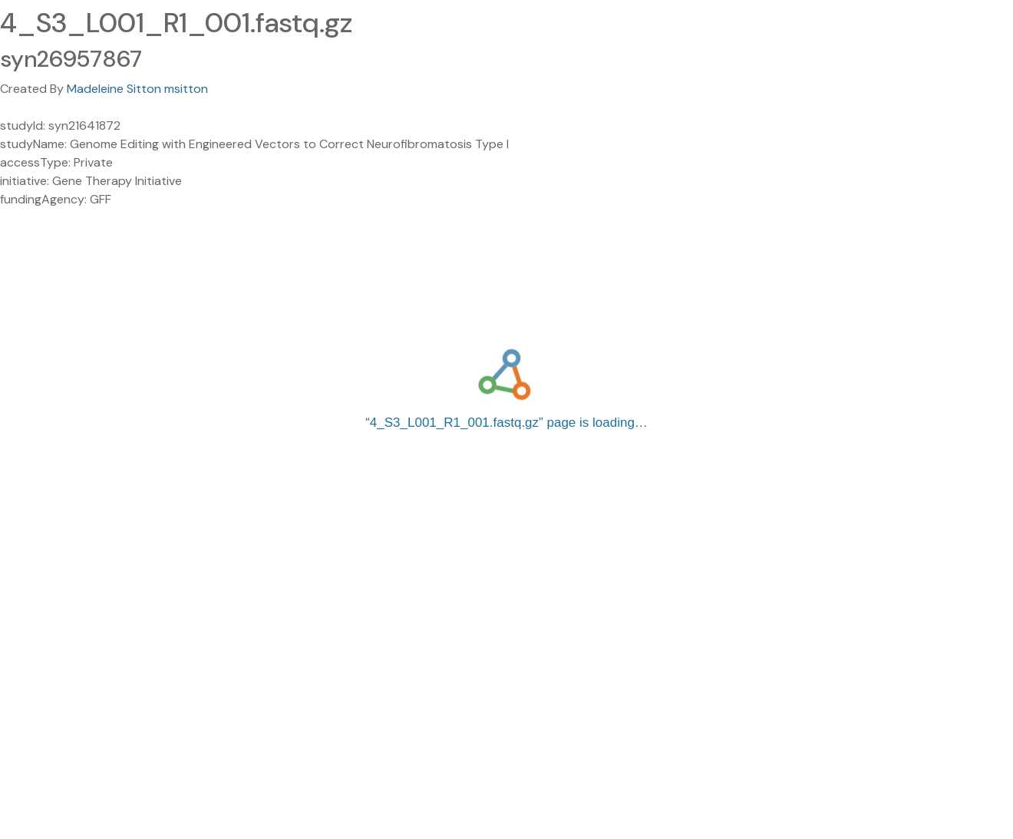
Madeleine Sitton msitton (137, 89)
